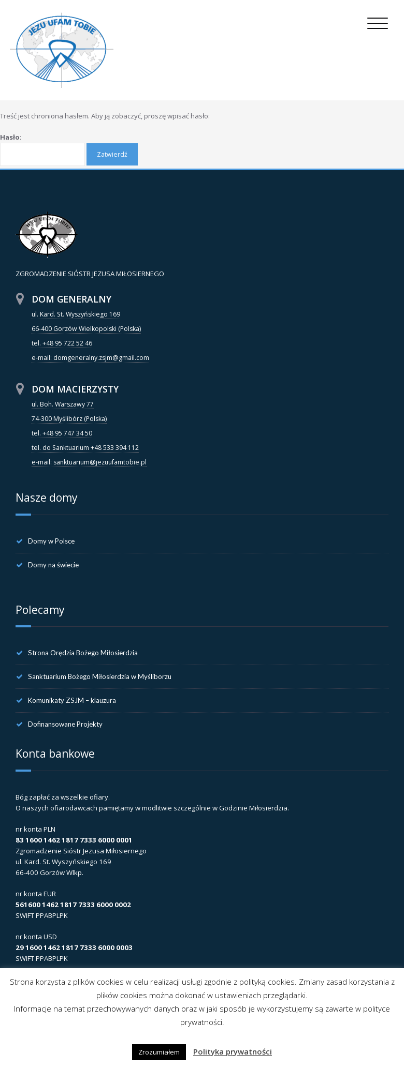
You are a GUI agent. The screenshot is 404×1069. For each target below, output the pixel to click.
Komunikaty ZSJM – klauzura (72, 700)
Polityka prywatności (232, 1051)
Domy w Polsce (51, 541)
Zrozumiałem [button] (159, 1052)
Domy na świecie (53, 565)
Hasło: (42, 149)
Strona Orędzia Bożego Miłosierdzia (83, 653)
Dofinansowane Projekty (65, 724)
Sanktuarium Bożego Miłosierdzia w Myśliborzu (99, 676)
